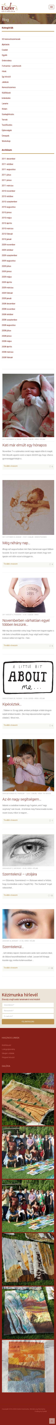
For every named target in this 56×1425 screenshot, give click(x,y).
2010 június (7, 212)
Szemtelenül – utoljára (19, 874)
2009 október (7, 250)
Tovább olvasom (11, 466)
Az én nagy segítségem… (21, 799)
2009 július (6, 266)
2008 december (8, 303)
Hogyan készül (8, 1057)
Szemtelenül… (13, 947)
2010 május (7, 218)
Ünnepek (5, 136)
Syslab (44, 1411)
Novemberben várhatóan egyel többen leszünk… (26, 622)
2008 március (7, 352)
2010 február (7, 234)
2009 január (7, 298)
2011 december (8, 159)
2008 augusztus (9, 325)
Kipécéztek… (12, 704)
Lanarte (5, 103)
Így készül (6, 77)
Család (5, 50)
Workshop (6, 141)
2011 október (7, 164)
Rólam (4, 109)
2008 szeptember (9, 320)
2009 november (8, 244)
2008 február (7, 357)
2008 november (8, 309)
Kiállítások (6, 93)
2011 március (7, 185)
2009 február (7, 293)
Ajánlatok (5, 44)
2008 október (7, 314)
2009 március (7, 287)
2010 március (7, 228)
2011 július (6, 175)
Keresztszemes (9, 87)
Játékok (5, 82)
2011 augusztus (9, 169)
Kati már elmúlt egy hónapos (24, 445)
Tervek (5, 120)
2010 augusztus (9, 207)
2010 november (8, 191)
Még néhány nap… (16, 543)
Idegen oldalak (8, 1053)
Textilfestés (7, 125)
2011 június (7, 180)
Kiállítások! (6, 1045)
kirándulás (6, 98)
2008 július (6, 330)
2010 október (7, 196)
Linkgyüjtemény (8, 1049)
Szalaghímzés (8, 114)
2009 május (7, 277)
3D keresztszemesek (11, 39)
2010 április (7, 223)
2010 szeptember (9, 201)
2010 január (7, 239)
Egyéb (4, 55)
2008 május (7, 341)
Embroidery (7, 60)
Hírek (4, 71)
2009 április (7, 282)
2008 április (7, 346)
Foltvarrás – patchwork (11, 66)
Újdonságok (7, 130)
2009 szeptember (9, 255)
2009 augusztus (9, 261)
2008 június (7, 336)
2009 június (7, 271)
